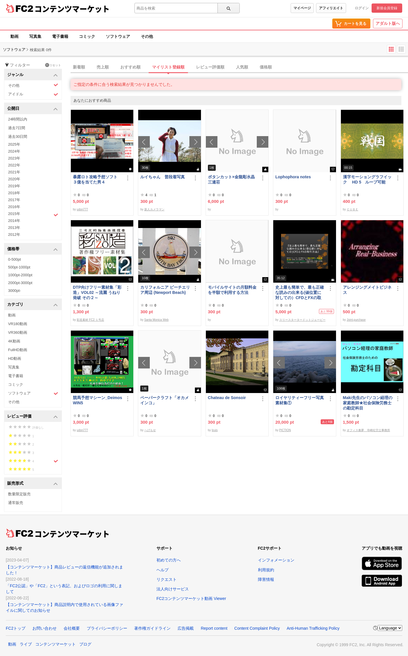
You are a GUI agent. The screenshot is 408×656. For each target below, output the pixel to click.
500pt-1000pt (19, 267)
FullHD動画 (17, 350)
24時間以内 (17, 119)
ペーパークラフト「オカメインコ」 (164, 400)
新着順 (79, 67)
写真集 (35, 36)
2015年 (33, 214)
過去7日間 (16, 128)
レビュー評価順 (210, 67)
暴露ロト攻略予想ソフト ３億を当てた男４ (97, 179)
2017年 (14, 200)
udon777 (82, 209)
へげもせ (150, 430)
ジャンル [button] (32, 75)
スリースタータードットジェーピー (302, 319)
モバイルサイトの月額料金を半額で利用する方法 (232, 290)
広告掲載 (186, 628)
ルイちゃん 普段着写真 (162, 177)
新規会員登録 (386, 8)
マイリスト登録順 (168, 67)
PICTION (285, 430)
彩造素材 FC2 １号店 (90, 319)
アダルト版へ (388, 23)
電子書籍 (60, 36)
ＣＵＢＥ (352, 209)
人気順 (242, 67)
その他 (147, 36)
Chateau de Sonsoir (227, 397)
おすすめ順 (130, 67)
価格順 (266, 67)
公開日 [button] (32, 109)
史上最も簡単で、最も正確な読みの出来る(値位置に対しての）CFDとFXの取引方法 (299, 292)
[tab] (239, 67)
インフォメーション (276, 560)
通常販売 (15, 503)
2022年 (14, 165)
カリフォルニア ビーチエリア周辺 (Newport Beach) (165, 290)
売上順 (103, 67)
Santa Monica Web (156, 319)
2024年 (14, 151)
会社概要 (72, 628)
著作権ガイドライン (152, 628)
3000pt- (14, 290)
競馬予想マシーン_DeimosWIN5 (97, 400)
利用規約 (266, 570)
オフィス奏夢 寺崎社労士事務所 (368, 430)
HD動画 (14, 358)
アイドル (33, 94)
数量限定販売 (19, 494)
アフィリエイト (331, 8)
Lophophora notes (293, 177)
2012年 (14, 234)
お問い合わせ (44, 628)
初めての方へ (168, 560)
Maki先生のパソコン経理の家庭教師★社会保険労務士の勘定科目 (367, 402)
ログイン (362, 8)
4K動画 (14, 341)
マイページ (302, 8)
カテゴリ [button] (32, 304)
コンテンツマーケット (72, 8)
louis (215, 430)
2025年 (14, 144)
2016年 (14, 207)
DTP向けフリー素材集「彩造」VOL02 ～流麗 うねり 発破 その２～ (97, 292)
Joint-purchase (356, 319)
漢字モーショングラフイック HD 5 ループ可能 (367, 179)
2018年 (14, 193)
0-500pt (14, 259)
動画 (14, 36)
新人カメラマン (154, 209)
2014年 (14, 220)
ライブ (26, 644)
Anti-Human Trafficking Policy (313, 628)
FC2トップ (15, 628)
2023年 (14, 158)
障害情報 (266, 579)
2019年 (14, 186)
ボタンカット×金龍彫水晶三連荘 (231, 179)
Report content (214, 628)
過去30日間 (17, 136)
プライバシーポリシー (107, 628)
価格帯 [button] (32, 249)
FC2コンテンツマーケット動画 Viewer (191, 598)
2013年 (14, 227)
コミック (87, 36)
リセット (53, 65)
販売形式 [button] (32, 483)
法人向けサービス (172, 589)
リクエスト (166, 579)
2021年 (14, 172)
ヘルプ (162, 570)
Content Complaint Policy (257, 628)
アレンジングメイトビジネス (367, 290)
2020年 (14, 179)
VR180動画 (17, 324)
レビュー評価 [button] (32, 416)
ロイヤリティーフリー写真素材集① (299, 400)
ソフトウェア (118, 36)
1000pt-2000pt (20, 275)
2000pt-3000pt (20, 283)
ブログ (85, 644)
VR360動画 (17, 332)
